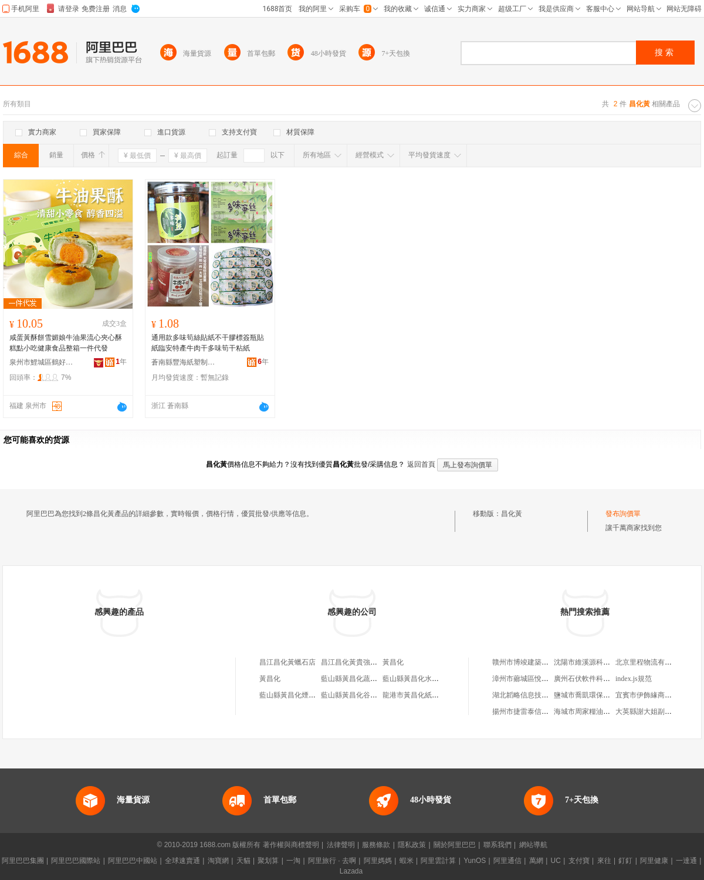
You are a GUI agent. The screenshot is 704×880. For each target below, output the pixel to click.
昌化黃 (511, 514)
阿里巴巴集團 (23, 861)
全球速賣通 (182, 861)
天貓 (243, 861)
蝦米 (407, 861)
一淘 (293, 861)
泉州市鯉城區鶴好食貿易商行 (41, 362)
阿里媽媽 (378, 861)
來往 (604, 861)
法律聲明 (341, 845)
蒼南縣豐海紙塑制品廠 (183, 362)
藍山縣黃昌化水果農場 (418, 679)
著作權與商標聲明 (291, 845)
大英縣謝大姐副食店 (647, 711)
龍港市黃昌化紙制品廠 (418, 695)
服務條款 (376, 845)
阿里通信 (507, 861)
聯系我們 (497, 845)
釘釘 (625, 861)
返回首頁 (421, 464)
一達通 (686, 861)
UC (556, 861)
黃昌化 (393, 662)
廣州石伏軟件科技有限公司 (596, 679)
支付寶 (579, 861)
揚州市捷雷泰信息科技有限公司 (541, 711)
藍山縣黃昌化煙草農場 (294, 695)
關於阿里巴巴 (455, 845)
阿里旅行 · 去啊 (332, 861)
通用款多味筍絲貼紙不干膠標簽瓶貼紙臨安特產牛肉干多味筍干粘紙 (207, 342)
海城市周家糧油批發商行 (592, 711)
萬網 (536, 861)
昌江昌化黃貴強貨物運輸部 (363, 662)
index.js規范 (633, 679)
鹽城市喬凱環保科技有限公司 (599, 695)
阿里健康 (654, 861)
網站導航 (533, 845)
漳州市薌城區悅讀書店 (527, 679)
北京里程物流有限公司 (650, 662)
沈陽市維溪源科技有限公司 (596, 662)
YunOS (474, 861)
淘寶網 (218, 861)
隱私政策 (412, 845)
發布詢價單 (623, 514)
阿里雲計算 (438, 861)
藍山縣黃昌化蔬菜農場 (356, 679)
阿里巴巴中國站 (132, 861)
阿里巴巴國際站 (75, 861)
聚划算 (268, 861)
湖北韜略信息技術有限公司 (534, 695)
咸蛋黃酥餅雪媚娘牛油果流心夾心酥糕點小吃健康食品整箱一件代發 (65, 342)
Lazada (351, 871)
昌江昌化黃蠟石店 (287, 662)
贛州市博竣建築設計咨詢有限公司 (545, 662)
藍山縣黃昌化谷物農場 (356, 695)
